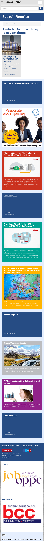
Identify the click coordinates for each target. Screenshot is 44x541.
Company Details (7, 539)
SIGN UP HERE (7, 450)
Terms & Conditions (18, 539)
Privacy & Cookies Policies (33, 539)
